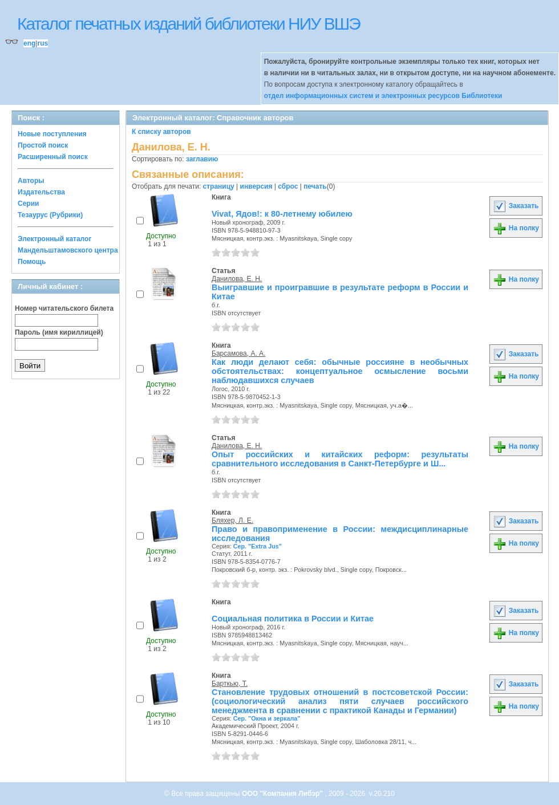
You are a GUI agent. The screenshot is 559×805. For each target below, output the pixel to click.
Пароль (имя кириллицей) (59, 332)
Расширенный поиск (53, 157)
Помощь (32, 262)
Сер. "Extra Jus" (257, 546)
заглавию (202, 159)
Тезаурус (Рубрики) (50, 215)
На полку (516, 228)
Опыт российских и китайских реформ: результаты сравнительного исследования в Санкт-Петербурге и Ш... (340, 459)
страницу (218, 186)
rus (42, 43)
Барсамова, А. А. (238, 353)
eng (29, 43)
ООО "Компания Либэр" (283, 794)
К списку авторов (161, 132)
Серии (28, 204)
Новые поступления (52, 134)
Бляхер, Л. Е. (232, 521)
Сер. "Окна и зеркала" (267, 718)
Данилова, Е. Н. (237, 279)
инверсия (256, 186)
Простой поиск (43, 145)
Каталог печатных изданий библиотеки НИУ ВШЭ (188, 23)
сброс (288, 186)
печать (315, 186)
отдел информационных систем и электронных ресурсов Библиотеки (383, 96)
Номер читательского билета (64, 308)
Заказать (515, 206)
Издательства (41, 192)
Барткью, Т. (230, 684)
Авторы (31, 181)
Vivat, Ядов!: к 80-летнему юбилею (282, 213)
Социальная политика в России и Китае (293, 618)
